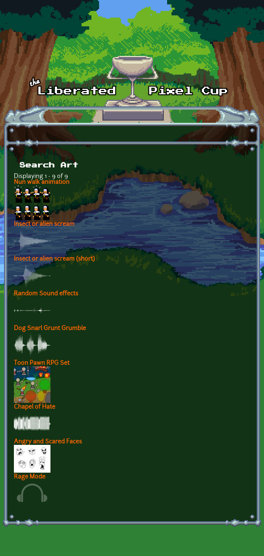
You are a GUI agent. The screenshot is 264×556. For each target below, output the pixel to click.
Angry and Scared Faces (48, 442)
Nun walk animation (41, 182)
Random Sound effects (46, 294)
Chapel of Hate (34, 407)
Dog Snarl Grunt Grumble (50, 329)
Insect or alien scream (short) (54, 259)
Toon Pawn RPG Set (41, 363)
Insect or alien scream (44, 224)
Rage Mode (29, 477)
